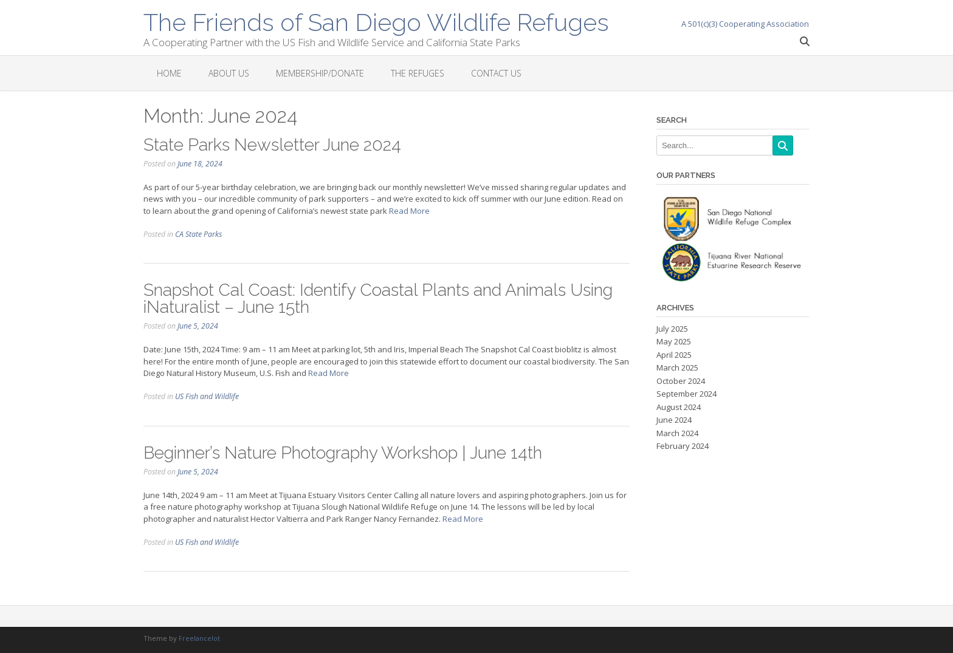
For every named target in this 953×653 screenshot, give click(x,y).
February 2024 (682, 445)
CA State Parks (198, 234)
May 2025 (673, 341)
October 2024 (680, 380)
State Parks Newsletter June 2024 (272, 145)
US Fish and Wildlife (207, 396)
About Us (228, 73)
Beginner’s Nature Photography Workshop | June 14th (342, 453)
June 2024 (674, 419)
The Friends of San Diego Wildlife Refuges (376, 21)
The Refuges (417, 73)
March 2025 (677, 367)
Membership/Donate (320, 73)
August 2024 (678, 407)
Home (169, 73)
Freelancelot (199, 638)
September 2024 (686, 393)
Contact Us (496, 73)
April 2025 (674, 354)
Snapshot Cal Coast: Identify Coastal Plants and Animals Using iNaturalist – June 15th (378, 298)
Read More (409, 210)
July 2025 (672, 328)
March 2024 (677, 433)
